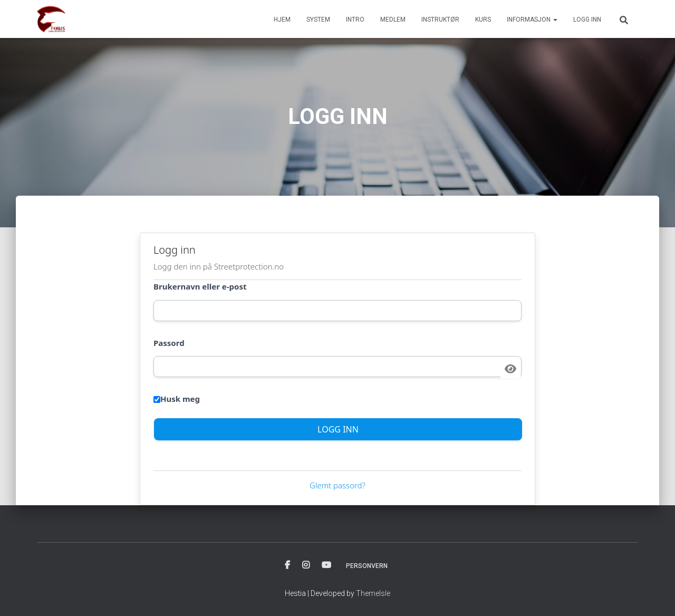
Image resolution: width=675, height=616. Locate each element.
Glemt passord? (337, 485)
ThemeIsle (373, 593)
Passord (169, 343)
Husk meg (176, 398)
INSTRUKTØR (440, 19)
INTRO (355, 19)
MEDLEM (393, 19)
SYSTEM (318, 19)
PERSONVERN (367, 566)
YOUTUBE (326, 565)
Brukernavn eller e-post (199, 286)
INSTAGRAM (306, 565)
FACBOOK (287, 565)
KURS (483, 19)
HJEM (282, 19)
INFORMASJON (532, 19)
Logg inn (587, 19)
